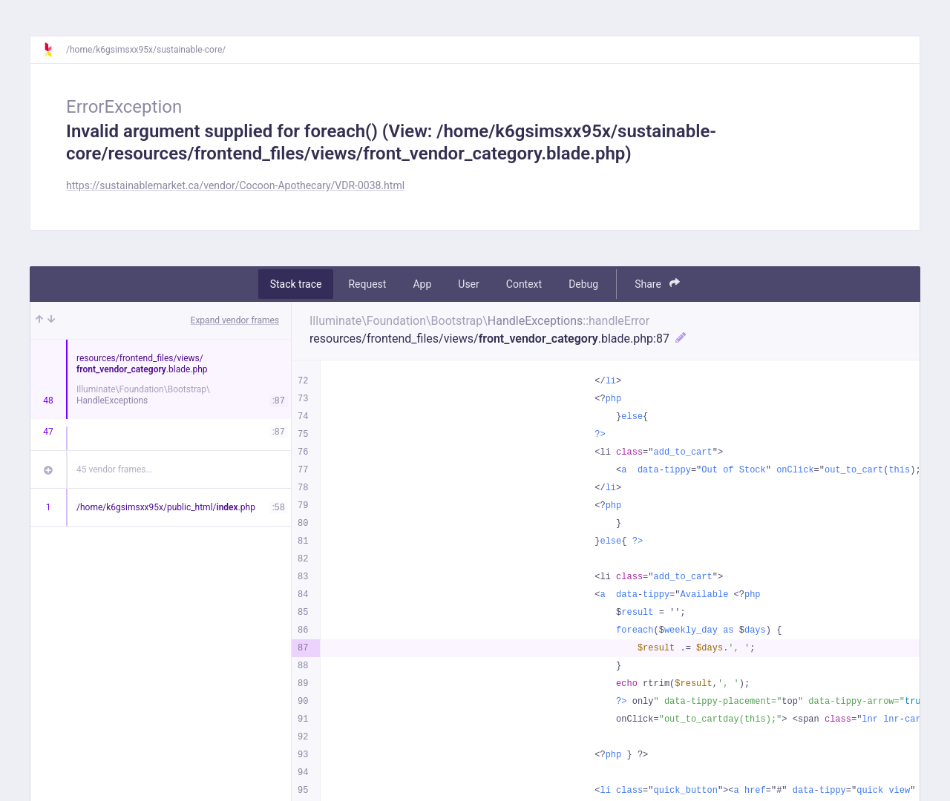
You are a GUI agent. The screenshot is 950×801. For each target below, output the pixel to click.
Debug (583, 284)
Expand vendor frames (235, 320)
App (422, 284)
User (468, 284)
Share (657, 283)
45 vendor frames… (113, 469)
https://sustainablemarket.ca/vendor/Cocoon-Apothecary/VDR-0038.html (235, 185)
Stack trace (296, 284)
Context (524, 284)
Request (367, 284)
